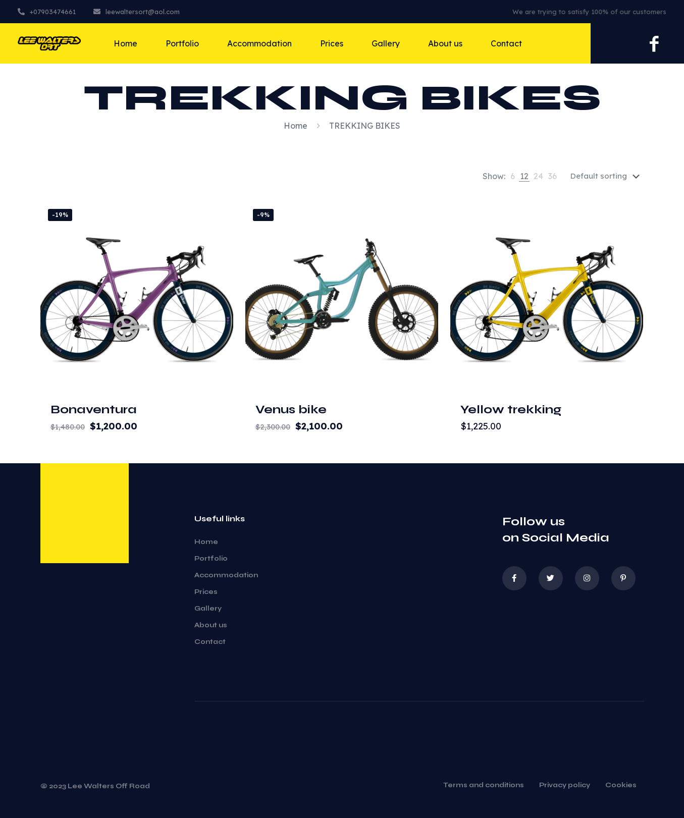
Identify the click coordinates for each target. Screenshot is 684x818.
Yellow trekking (510, 409)
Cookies (621, 785)
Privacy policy (564, 785)
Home (295, 126)
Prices (206, 592)
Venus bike (291, 409)
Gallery (208, 609)
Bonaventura (93, 409)
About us (210, 625)
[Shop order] (607, 176)
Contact (210, 642)
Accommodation (226, 575)
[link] (512, 176)
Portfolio (211, 559)
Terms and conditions (483, 785)
